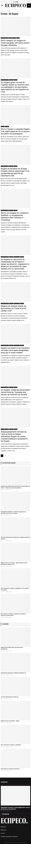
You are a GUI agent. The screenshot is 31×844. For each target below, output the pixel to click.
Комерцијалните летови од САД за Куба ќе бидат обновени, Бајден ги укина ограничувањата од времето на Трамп (14, 436)
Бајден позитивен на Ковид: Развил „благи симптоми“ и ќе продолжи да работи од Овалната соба (15, 172)
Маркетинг (3, 830)
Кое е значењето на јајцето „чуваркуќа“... (11, 745)
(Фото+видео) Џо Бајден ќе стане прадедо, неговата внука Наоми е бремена (15, 42)
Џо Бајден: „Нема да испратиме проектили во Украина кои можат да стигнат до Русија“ (15, 392)
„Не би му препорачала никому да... (10, 697)
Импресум (3, 826)
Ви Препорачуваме (4, 79)
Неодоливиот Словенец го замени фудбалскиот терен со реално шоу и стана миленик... (15, 808)
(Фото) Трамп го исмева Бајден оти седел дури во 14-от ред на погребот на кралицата (15, 131)
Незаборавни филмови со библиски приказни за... (14, 673)
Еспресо (11, 79)
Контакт (3, 833)
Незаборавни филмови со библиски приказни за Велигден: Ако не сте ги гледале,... (13, 512)
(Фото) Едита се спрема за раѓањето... (10, 769)
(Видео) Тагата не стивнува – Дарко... (10, 721)
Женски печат (16, 256)
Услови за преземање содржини (9, 836)
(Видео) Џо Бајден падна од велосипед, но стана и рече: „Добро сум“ (13, 308)
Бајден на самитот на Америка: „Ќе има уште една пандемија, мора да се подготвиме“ (15, 350)
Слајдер (15, 79)
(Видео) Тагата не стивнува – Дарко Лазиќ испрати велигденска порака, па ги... (14, 563)
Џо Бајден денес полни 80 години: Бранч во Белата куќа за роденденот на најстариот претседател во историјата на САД (15, 87)
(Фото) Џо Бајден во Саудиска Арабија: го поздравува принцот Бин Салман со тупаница (14, 216)
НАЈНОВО (5, 624)
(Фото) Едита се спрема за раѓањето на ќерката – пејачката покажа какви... (13, 614)
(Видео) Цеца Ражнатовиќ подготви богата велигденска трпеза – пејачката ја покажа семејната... (15, 487)
